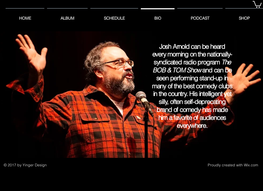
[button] (257, 4)
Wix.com (251, 165)
